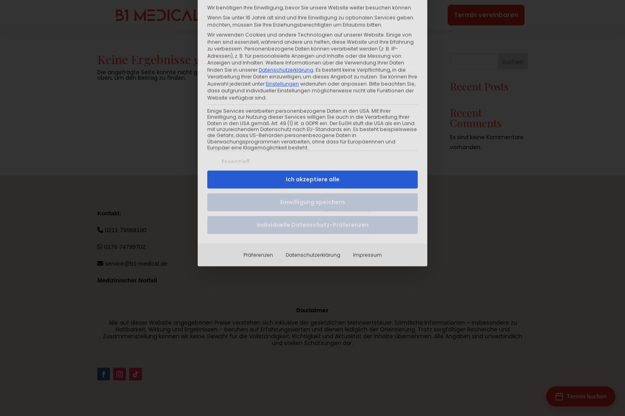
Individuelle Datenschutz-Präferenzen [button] (313, 145)
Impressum (367, 175)
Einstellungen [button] (282, 3)
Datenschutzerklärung (313, 175)
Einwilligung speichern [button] (312, 122)
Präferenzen (258, 175)
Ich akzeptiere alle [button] (313, 99)
